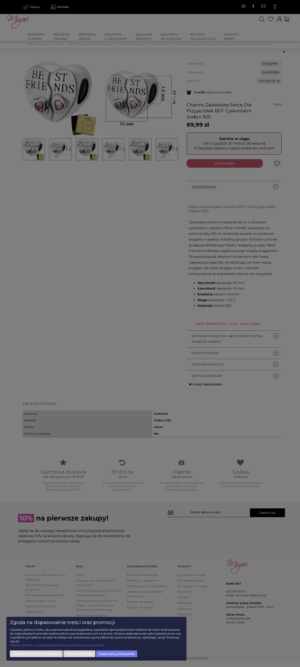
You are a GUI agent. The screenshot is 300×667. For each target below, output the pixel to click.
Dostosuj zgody (79, 654)
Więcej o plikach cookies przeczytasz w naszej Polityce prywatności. (57, 645)
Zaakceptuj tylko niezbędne (36, 654)
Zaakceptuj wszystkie (117, 654)
